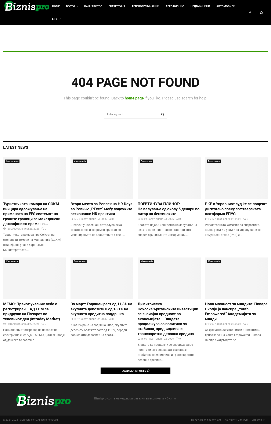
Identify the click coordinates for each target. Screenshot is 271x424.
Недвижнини (200, 6)
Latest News (15, 147)
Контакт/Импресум (236, 419)
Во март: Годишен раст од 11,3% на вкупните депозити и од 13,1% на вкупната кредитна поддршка (101, 309)
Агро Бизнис (175, 6)
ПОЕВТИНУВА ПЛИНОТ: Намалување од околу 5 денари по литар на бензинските (168, 209)
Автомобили (225, 6)
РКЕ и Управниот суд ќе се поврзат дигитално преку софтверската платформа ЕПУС (236, 209)
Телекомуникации (145, 6)
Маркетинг (258, 419)
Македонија (12, 161)
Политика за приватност (206, 419)
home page (134, 98)
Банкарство (93, 6)
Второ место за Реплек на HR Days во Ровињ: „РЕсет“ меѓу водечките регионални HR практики (101, 209)
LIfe (54, 19)
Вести (70, 6)
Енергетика (117, 6)
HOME (56, 6)
